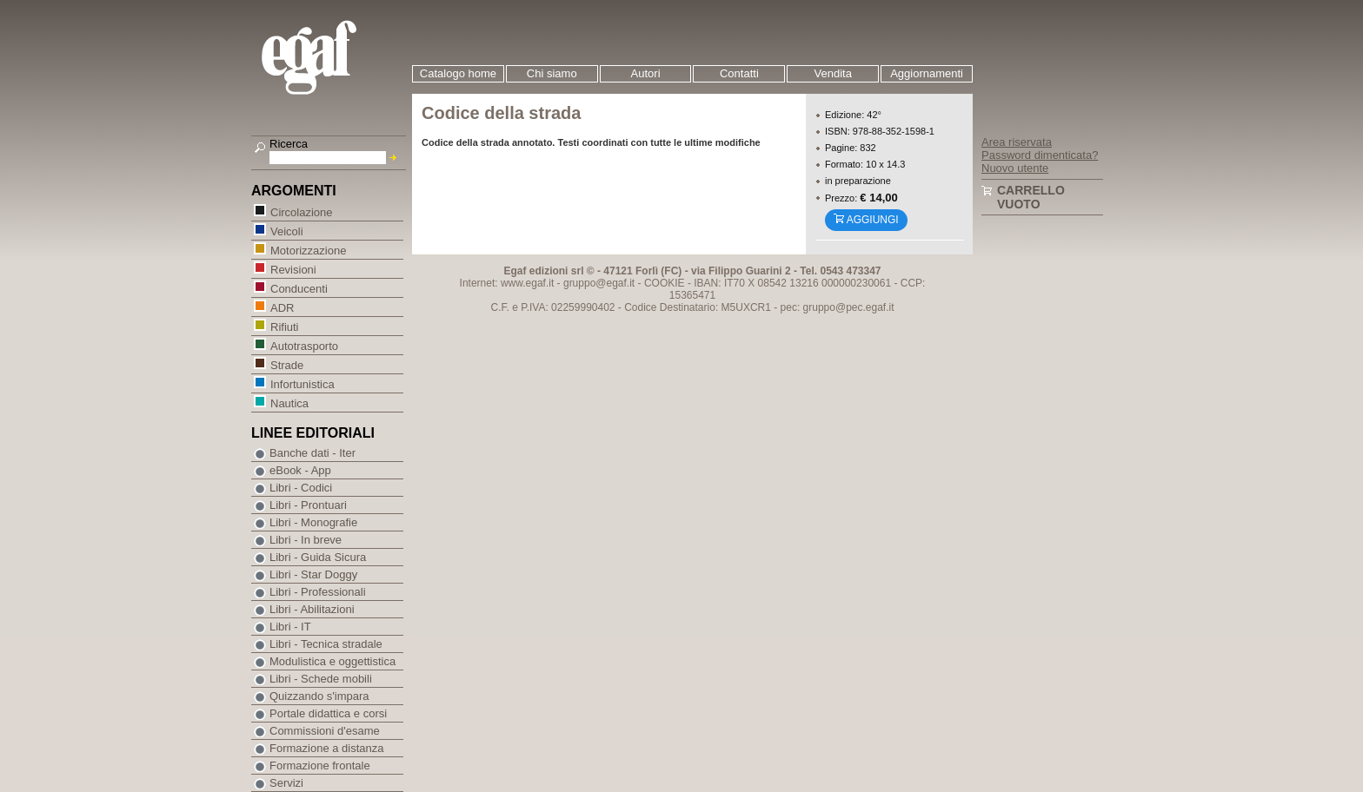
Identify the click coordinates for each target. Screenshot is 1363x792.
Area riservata (1016, 141)
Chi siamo (552, 73)
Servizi (286, 782)
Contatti (739, 73)
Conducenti (298, 287)
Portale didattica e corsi (328, 713)
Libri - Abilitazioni (312, 609)
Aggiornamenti (926, 73)
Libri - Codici (300, 487)
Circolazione (301, 211)
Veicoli (286, 230)
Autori (646, 73)
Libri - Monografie (313, 522)
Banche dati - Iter (312, 452)
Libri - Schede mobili (320, 678)
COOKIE (664, 283)
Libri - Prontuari (308, 505)
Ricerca (288, 143)
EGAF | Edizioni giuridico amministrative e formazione (330, 59)
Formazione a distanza (326, 748)
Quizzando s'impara (319, 696)
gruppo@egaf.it (599, 283)
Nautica (289, 402)
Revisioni (292, 268)
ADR (281, 307)
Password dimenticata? (1039, 155)
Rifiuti (284, 326)
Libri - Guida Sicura (317, 557)
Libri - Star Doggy (313, 574)
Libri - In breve (305, 539)
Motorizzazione (307, 249)
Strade (286, 364)
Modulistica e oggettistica (332, 661)
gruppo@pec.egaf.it (848, 307)
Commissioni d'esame (324, 730)
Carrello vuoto (1031, 197)
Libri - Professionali (317, 591)
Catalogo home (458, 73)
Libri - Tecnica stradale (325, 643)
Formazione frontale (319, 765)
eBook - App (300, 470)
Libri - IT (290, 626)
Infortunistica (302, 383)
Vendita (833, 73)
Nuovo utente (1014, 168)
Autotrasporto (303, 345)
